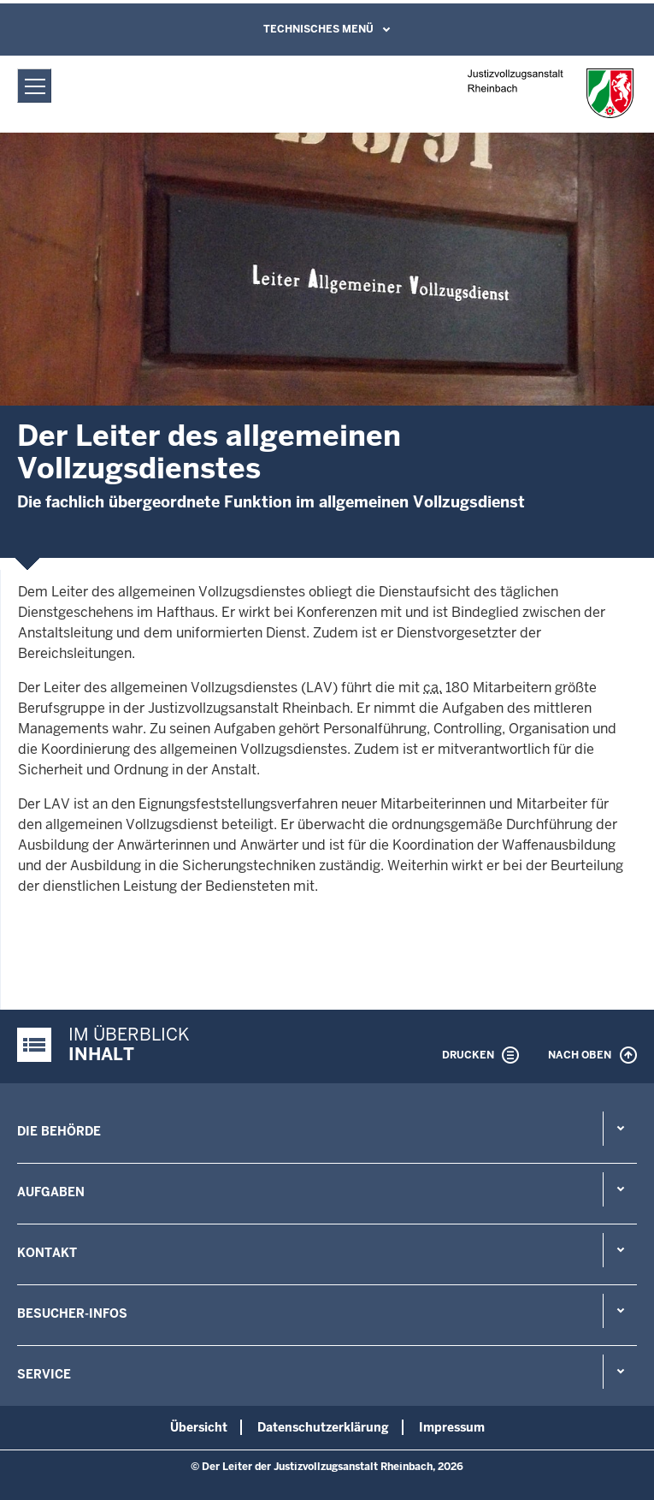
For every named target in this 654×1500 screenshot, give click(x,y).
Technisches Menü (318, 29)
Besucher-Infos (72, 1313)
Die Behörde (59, 1131)
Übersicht (198, 1427)
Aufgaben (51, 1192)
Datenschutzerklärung (323, 1427)
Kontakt (47, 1252)
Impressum (452, 1427)
